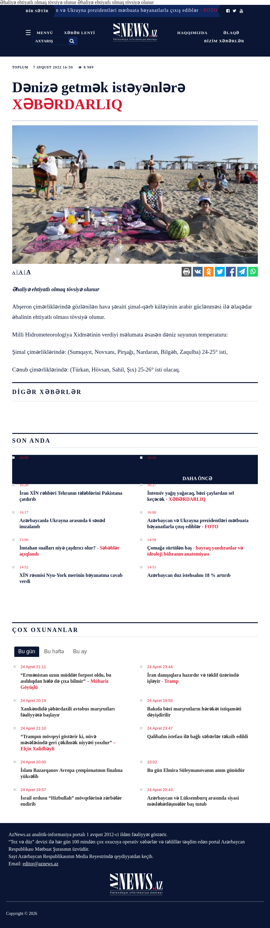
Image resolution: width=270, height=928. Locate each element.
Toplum (20, 67)
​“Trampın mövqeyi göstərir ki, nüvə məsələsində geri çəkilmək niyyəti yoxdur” (68, 742)
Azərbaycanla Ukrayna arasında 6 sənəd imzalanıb (62, 523)
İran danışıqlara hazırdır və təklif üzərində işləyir (193, 678)
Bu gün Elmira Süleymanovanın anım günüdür (196, 770)
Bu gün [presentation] (26, 651)
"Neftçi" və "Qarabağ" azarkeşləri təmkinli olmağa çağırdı (65, 468)
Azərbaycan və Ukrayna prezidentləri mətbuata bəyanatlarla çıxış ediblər (197, 523)
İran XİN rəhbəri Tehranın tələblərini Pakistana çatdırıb (70, 496)
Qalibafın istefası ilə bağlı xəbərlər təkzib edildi (197, 736)
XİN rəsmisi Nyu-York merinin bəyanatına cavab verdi (70, 578)
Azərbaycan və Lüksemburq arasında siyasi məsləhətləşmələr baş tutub (193, 801)
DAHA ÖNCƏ (197, 478)
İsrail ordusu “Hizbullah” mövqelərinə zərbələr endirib (71, 801)
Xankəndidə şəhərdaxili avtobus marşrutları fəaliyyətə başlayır (68, 711)
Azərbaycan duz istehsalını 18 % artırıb (189, 575)
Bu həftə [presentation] (54, 651)
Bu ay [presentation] (80, 651)
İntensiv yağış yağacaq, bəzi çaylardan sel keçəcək (190, 496)
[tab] (26, 652)
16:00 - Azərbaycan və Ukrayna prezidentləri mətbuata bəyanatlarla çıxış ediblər (119, 10)
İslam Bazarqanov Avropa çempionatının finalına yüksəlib (72, 773)
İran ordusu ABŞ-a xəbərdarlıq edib (185, 465)
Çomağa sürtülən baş (195, 550)
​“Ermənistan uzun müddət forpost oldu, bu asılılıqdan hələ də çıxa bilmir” (66, 681)
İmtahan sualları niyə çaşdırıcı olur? (69, 550)
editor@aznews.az (40, 863)
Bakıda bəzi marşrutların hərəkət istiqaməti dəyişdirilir (194, 711)
